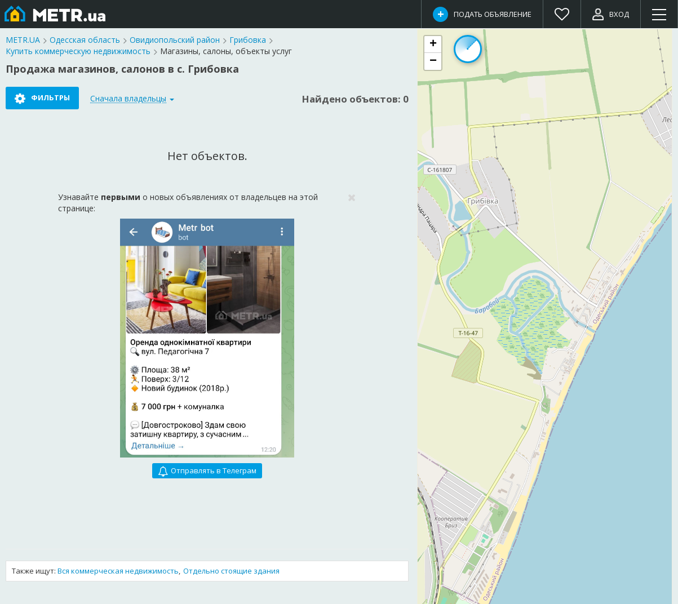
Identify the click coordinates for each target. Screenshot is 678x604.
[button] (432, 44)
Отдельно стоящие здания (231, 571)
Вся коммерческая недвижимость (118, 571)
